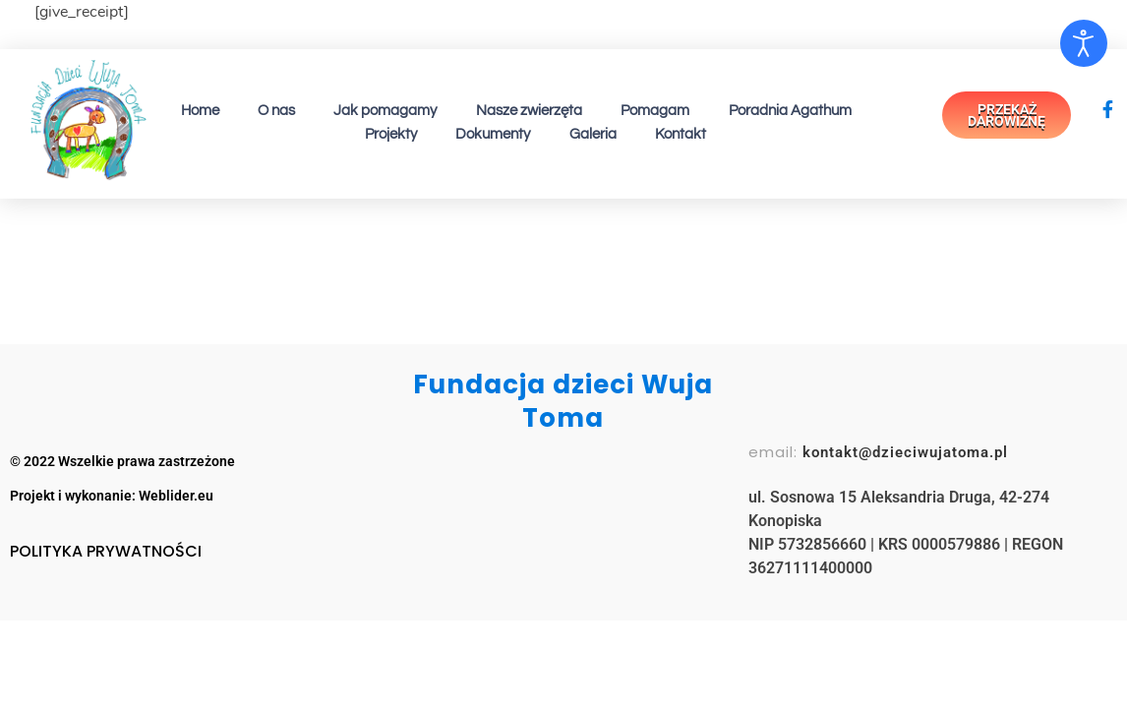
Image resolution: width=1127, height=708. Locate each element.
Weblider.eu (176, 495)
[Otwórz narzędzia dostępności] (1083, 43)
